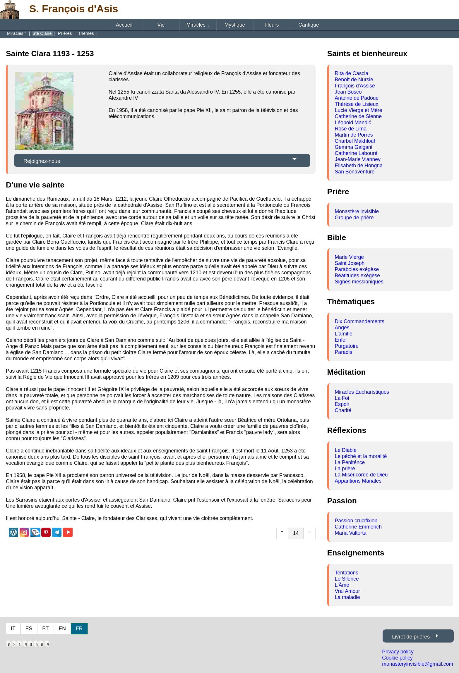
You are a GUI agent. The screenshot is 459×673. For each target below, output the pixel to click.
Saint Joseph (350, 263)
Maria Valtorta (350, 533)
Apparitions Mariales (358, 481)
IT (13, 628)
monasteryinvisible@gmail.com (417, 664)
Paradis (343, 352)
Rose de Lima (351, 129)
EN (62, 628)
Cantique (308, 25)
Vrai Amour (347, 591)
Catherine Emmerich (358, 527)
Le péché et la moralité (361, 456)
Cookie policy (397, 658)
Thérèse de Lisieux (356, 104)
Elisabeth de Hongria (359, 165)
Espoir (342, 404)
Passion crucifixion (356, 521)
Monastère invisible (357, 211)
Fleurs (272, 25)
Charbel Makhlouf (355, 141)
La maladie (347, 597)
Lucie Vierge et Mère (358, 110)
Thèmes (86, 33)
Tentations (346, 573)
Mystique (235, 25)
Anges (342, 328)
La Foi (342, 398)
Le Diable (346, 450)
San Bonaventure (355, 172)
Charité (343, 410)
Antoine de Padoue (357, 98)
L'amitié (343, 334)
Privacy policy (398, 652)
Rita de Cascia (351, 73)
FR (79, 628)
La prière (345, 468)
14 (296, 533)
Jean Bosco (348, 92)
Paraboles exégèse (357, 269)
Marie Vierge (349, 257)
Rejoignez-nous (41, 161)
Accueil (124, 25)
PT (45, 628)
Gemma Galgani (353, 147)
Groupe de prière (354, 218)
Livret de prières (411, 637)
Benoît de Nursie (354, 79)
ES (28, 628)
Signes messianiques (359, 282)
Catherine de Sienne (358, 116)
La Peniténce (350, 462)
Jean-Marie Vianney (358, 159)
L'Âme (342, 585)
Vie (161, 25)
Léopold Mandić (353, 122)
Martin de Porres (354, 135)
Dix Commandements (359, 321)
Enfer (341, 340)
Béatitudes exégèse (357, 275)
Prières (65, 33)
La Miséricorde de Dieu (361, 475)
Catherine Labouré (356, 153)
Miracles (198, 25)
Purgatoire (347, 346)
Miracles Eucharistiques (362, 392)
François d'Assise (355, 86)
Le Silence (347, 579)
